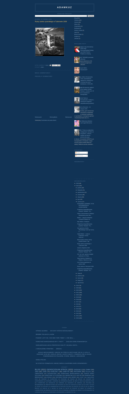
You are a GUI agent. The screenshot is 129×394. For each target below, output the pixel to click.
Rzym (54, 390)
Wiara (75, 24)
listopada (80, 190)
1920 (37, 371)
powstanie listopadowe (56, 392)
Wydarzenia (39, 384)
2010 (77, 318)
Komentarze (79, 155)
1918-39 (78, 375)
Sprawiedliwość (66, 380)
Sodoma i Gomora (52, 380)
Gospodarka (77, 26)
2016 (77, 304)
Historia (76, 22)
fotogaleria (88, 390)
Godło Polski (41, 359)
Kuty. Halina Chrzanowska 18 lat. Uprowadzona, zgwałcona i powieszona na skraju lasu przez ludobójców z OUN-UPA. (86, 80)
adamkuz (64, 7)
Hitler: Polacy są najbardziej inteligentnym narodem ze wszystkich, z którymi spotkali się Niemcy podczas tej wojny (86, 133)
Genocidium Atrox (57, 369)
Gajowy (88, 379)
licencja (37, 392)
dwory (80, 390)
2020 (77, 294)
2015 (77, 306)
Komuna (61, 382)
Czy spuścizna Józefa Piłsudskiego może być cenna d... (85, 229)
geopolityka (89, 380)
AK (86, 386)
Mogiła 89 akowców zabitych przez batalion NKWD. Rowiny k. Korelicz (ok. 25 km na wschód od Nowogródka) (86, 91)
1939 (44, 371)
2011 (77, 315)
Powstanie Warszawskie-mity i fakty (50, 341)
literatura (41, 382)
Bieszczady (39, 377)
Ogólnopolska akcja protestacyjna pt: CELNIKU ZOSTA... (57, 345)
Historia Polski (62, 377)
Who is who (79, 380)
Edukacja (76, 28)
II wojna (53, 388)
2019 (77, 297)
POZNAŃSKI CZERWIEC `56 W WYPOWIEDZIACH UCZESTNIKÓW (85, 205)
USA (60, 390)
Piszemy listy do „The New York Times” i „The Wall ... (55, 338)
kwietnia (80, 275)
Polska (88, 371)
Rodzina (64, 379)
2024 (77, 285)
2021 (77, 292)
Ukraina (76, 20)
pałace (45, 392)
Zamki (42, 67)
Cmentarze (39, 373)
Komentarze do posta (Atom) (48, 120)
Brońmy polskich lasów (45, 334)
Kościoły (55, 371)
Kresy (82, 388)
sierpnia (80, 197)
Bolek (80, 379)
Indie (79, 384)
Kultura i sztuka (78, 30)
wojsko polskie (66, 386)
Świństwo (69, 375)
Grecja (45, 388)
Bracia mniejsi (78, 34)
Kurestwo (53, 379)
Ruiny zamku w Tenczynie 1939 (85, 266)
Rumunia (88, 375)
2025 (77, 185)
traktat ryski (50, 384)
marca (79, 278)
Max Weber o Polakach (83, 221)
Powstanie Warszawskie (70, 373)
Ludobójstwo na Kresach (43, 390)
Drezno (44, 379)
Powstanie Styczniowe (53, 375)
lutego (79, 280)
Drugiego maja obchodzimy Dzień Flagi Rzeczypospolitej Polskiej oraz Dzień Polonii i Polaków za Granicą (86, 50)
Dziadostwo (52, 373)
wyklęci (76, 386)
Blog (75, 18)
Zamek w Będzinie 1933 (83, 247)
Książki (76, 36)
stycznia (80, 282)
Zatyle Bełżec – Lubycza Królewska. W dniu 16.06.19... (83, 235)
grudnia (80, 187)
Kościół (74, 388)
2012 (77, 313)
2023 (77, 288)
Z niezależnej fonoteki (44, 348)
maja (79, 273)
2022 (77, 290)
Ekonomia (60, 384)
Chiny (82, 377)
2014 (77, 308)
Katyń (67, 388)
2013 (77, 311)
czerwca (80, 201)
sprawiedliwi (54, 386)
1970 (82, 386)
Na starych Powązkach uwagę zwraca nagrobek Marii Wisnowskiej (61, 363)
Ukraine (65, 390)
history (45, 386)
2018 (77, 299)
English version (71, 384)
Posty (77, 152)
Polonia (88, 382)
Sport (75, 32)
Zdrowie (76, 38)
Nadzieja (71, 382)
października (81, 192)
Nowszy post (38, 117)
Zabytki (66, 371)
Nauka (72, 379)
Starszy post (68, 117)
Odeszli (59, 348)
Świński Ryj (70, 392)
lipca (79, 199)
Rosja (49, 377)
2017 (77, 301)
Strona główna (53, 117)
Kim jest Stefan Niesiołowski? (61, 330)
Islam (60, 388)
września (80, 194)
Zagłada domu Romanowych (76, 341)
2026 (77, 183)
